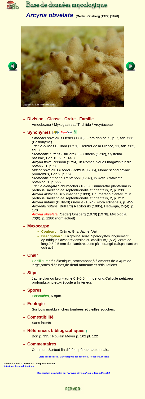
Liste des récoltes (48, 356)
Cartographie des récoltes (74, 356)
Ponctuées (40, 296)
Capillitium (40, 261)
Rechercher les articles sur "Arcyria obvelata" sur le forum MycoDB (73, 373)
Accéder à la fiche (99, 356)
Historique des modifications (18, 366)
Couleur (47, 231)
